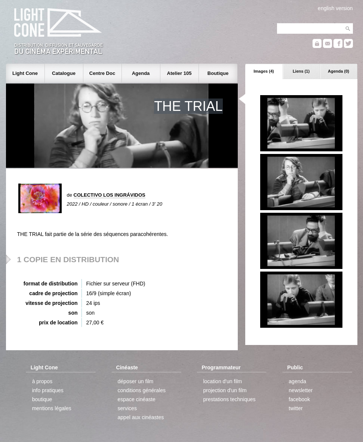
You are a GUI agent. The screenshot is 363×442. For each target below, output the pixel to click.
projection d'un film (224, 390)
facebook (299, 399)
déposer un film (136, 381)
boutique (42, 399)
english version (335, 8)
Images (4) (263, 71)
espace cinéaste (137, 399)
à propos (42, 381)
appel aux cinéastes (141, 417)
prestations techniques (229, 399)
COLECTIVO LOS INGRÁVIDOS (109, 195)
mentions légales (51, 408)
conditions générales (142, 390)
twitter (295, 408)
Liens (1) (301, 71)
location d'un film (222, 381)
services (127, 408)
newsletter (301, 390)
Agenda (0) (338, 71)
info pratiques (48, 390)
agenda (297, 381)
